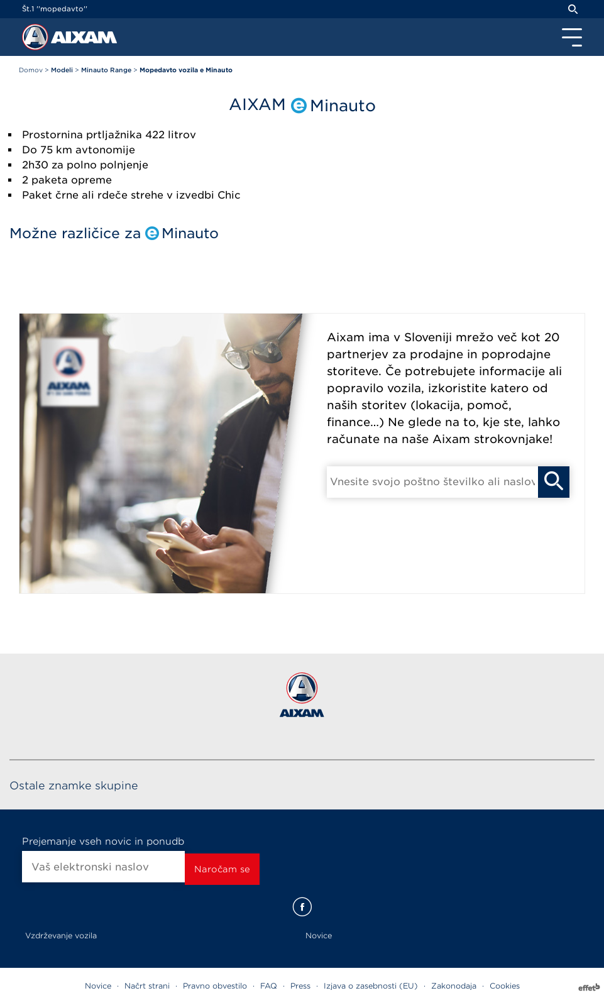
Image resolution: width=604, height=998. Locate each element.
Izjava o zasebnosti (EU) (371, 985)
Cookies (505, 985)
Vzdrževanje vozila (61, 935)
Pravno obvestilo (215, 985)
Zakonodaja (453, 985)
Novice (318, 935)
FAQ (268, 985)
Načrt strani (147, 985)
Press (300, 985)
